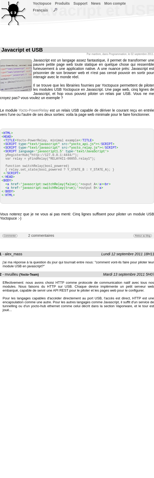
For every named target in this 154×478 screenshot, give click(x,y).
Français (40, 10)
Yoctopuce (42, 3)
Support (80, 3)
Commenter (10, 235)
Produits (62, 3)
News (96, 3)
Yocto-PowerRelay (34, 110)
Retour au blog (142, 235)
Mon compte (115, 3)
